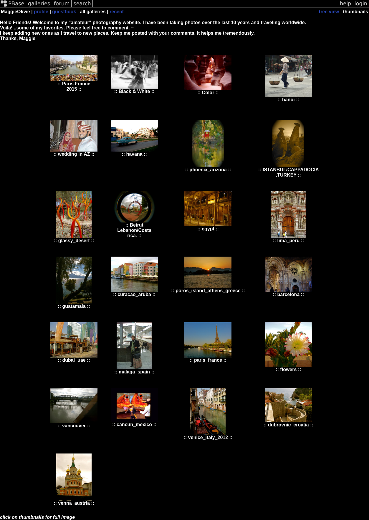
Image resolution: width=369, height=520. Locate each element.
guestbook (64, 11)
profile (41, 11)
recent (117, 11)
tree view (329, 11)
